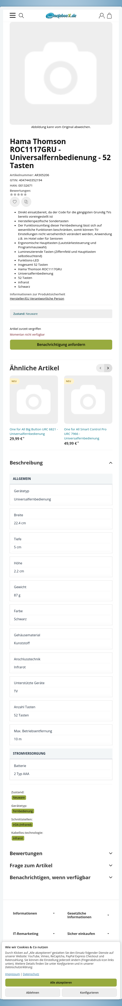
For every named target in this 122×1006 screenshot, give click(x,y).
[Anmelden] (102, 16)
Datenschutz (31, 974)
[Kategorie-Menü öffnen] (13, 15)
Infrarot (18, 838)
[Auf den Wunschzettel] (15, 202)
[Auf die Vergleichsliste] (26, 202)
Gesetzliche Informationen (88, 915)
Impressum (12, 974)
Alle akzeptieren (61, 982)
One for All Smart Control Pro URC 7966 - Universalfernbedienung (85, 433)
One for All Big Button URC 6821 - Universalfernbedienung (34, 431)
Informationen (34, 914)
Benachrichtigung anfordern (61, 344)
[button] (61, 463)
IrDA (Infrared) (22, 825)
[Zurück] (100, 368)
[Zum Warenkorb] (109, 16)
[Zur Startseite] (61, 16)
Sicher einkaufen (88, 934)
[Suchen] (21, 15)
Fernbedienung (23, 811)
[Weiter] (108, 368)
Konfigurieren (89, 992)
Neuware (19, 798)
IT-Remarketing (34, 934)
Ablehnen (32, 992)
